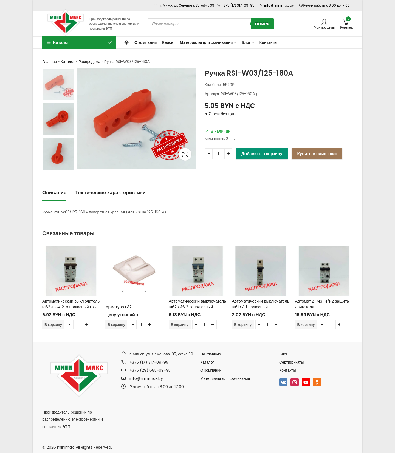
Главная (49, 61)
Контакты (287, 370)
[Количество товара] (218, 153)
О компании (210, 370)
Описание (54, 192)
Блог (283, 354)
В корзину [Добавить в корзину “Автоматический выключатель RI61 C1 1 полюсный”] (243, 324)
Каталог (68, 61)
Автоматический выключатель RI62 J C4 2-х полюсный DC (71, 304)
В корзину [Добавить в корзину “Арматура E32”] (116, 324)
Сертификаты (291, 362)
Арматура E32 (118, 307)
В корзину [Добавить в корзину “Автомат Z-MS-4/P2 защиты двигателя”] (306, 324)
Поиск (262, 24)
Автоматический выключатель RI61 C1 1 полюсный (260, 304)
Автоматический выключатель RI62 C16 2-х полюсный (197, 304)
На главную (210, 354)
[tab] (54, 193)
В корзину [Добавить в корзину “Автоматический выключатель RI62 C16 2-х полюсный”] (179, 324)
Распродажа (89, 61)
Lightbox (185, 154)
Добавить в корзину (261, 153)
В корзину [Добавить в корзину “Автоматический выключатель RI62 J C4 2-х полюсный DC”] (53, 324)
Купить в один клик (317, 153)
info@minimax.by (146, 378)
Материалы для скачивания (225, 378)
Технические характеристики (110, 192)
